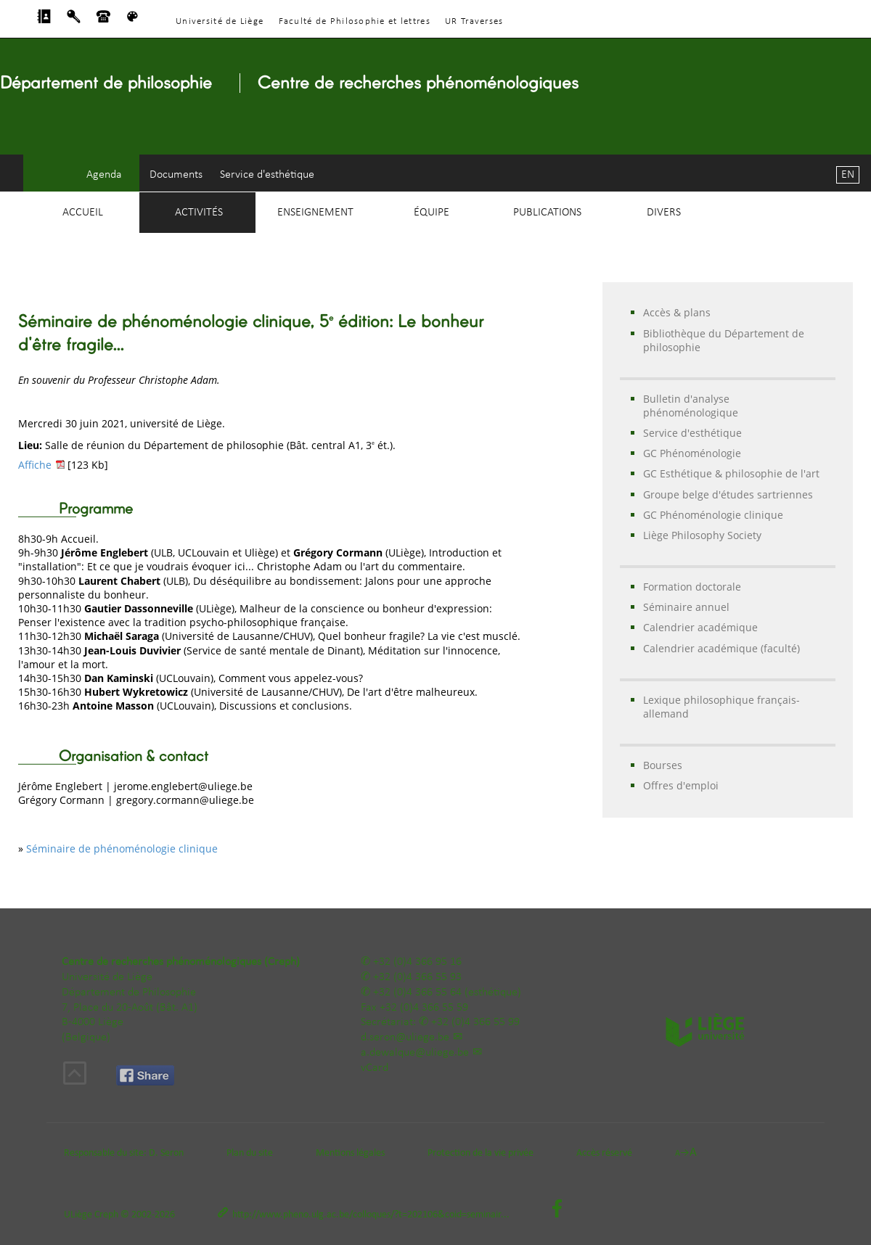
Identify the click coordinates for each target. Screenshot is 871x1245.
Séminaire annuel (686, 607)
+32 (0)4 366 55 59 (424, 1008)
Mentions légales (350, 1153)
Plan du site (249, 1153)
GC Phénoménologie (692, 453)
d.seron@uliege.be (405, 1037)
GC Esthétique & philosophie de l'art (731, 473)
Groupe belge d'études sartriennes (728, 494)
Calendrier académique (700, 627)
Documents (176, 175)
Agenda (104, 175)
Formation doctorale (692, 586)
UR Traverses (474, 21)
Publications (547, 212)
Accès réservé (604, 1153)
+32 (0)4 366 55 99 (475, 1022)
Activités (199, 212)
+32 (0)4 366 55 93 (417, 977)
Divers (664, 212)
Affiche (35, 465)
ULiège (78, 1214)
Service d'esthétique (267, 175)
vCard (374, 1068)
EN (847, 175)
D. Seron (166, 1153)
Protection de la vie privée (480, 1153)
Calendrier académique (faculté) (721, 648)
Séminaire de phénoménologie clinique (122, 848)
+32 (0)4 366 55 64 (417, 992)
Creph (106, 1214)
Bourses (662, 765)
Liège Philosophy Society (702, 535)
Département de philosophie (106, 81)
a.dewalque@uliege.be (415, 1053)
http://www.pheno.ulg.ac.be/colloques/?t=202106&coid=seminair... (371, 1214)
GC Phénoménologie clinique (713, 515)
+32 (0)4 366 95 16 (417, 962)
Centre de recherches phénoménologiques (418, 81)
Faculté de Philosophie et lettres (354, 21)
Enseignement (315, 212)
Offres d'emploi (681, 785)
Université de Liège (219, 21)
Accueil (82, 212)
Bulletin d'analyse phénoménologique (690, 405)
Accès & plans (677, 312)
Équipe (431, 212)
